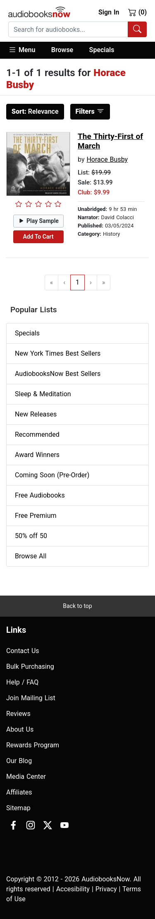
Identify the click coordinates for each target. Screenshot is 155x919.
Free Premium (35, 515)
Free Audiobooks (40, 495)
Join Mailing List (30, 698)
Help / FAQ (22, 682)
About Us (19, 729)
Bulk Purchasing (30, 666)
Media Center (26, 776)
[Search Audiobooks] (137, 29)
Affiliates (19, 792)
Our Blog (19, 761)
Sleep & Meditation (43, 394)
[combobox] (77, 29)
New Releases (36, 414)
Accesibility (73, 889)
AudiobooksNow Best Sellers (57, 374)
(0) (137, 12)
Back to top (77, 606)
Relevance (35, 111)
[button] (25, 50)
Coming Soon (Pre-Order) (52, 475)
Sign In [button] (108, 12)
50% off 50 (31, 536)
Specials (101, 50)
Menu (21, 49)
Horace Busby (107, 159)
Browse (62, 50)
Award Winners (37, 455)
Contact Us (22, 651)
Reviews (18, 714)
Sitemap (18, 808)
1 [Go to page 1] (77, 282)
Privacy (106, 889)
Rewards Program (32, 745)
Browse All (30, 556)
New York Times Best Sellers (57, 353)
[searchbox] (68, 29)
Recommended (37, 434)
